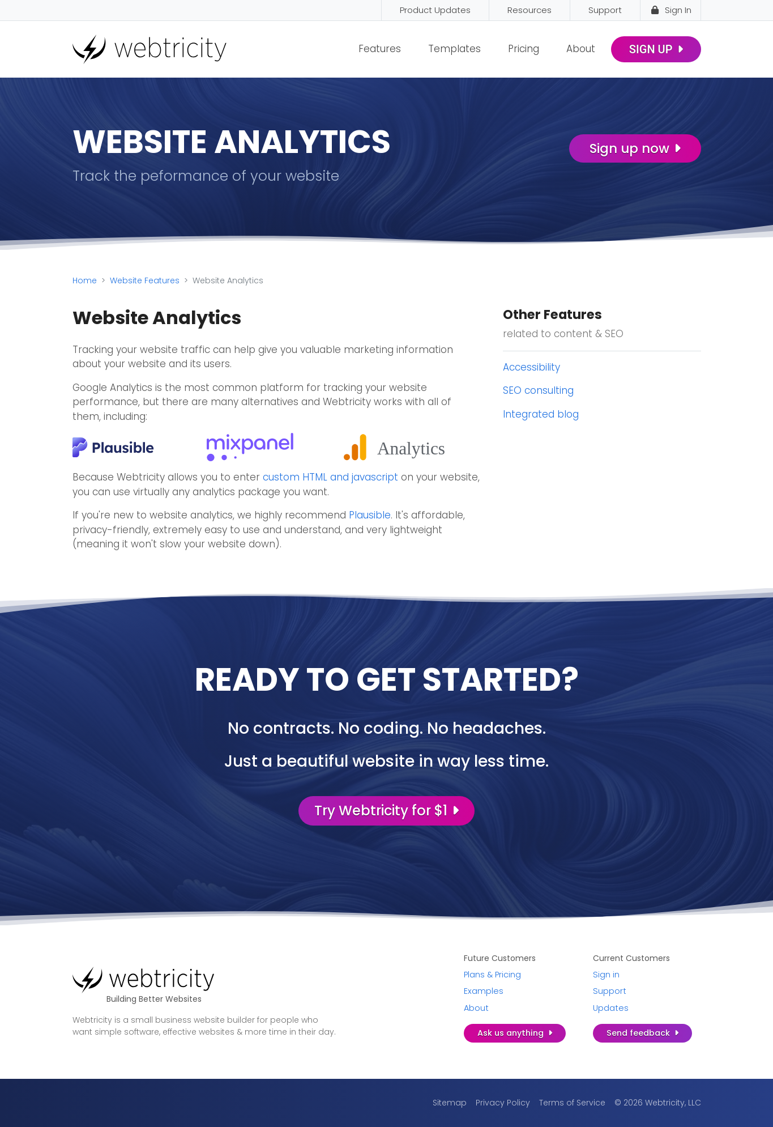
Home (84, 280)
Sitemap (450, 1102)
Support (609, 991)
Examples (483, 991)
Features (379, 49)
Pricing (523, 49)
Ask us (514, 1033)
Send (642, 1033)
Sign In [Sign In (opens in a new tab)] (670, 10)
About (580, 49)
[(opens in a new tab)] (113, 446)
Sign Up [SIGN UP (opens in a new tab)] (656, 49)
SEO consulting (538, 390)
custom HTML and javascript (330, 477)
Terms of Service (572, 1102)
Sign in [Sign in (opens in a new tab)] (606, 974)
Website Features (145, 280)
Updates (611, 1008)
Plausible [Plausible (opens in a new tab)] (370, 515)
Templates (454, 49)
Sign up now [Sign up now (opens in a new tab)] (635, 148)
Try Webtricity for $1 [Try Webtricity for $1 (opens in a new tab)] (386, 810)
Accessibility (531, 367)
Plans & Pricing (492, 974)
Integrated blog (541, 414)
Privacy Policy (503, 1102)
